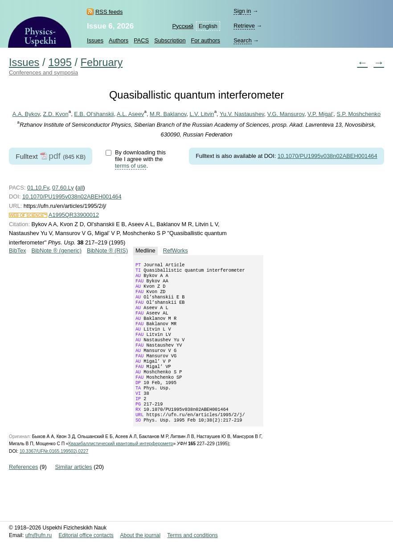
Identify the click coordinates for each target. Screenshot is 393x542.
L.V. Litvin (201, 114)
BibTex (17, 250)
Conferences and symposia (43, 72)
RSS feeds (109, 11)
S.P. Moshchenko (358, 114)
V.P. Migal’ (320, 114)
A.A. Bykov (26, 114)
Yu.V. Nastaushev (242, 114)
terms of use (130, 165)
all (80, 187)
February (102, 62)
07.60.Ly (63, 187)
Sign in (242, 11)
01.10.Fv (38, 187)
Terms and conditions (192, 536)
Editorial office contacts (86, 536)
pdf (55, 156)
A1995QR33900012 (74, 214)
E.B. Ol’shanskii (94, 114)
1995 (60, 62)
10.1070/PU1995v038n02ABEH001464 (327, 156)
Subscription (169, 40)
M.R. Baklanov (168, 114)
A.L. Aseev (130, 114)
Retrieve (244, 25)
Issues (95, 40)
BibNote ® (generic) (56, 250)
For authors (205, 40)
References (23, 493)
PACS (141, 40)
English (208, 26)
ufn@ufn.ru (38, 536)
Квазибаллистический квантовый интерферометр (121, 470)
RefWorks (175, 250)
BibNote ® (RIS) (107, 250)
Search (242, 40)
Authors (118, 40)
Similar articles (73, 493)
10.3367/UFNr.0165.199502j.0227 (54, 478)
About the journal (140, 536)
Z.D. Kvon (56, 114)
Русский (182, 26)
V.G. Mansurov (285, 114)
